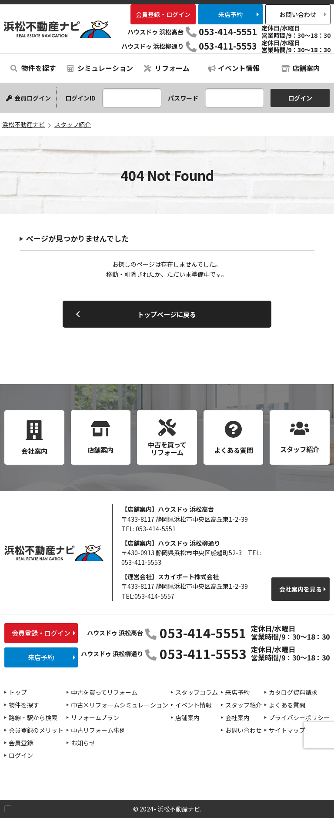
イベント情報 (234, 68)
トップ (18, 692)
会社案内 (237, 717)
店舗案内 (300, 68)
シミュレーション (100, 68)
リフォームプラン (95, 717)
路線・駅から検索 (33, 717)
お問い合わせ (298, 14)
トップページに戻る (166, 314)
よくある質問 (287, 705)
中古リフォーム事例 (98, 730)
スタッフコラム (196, 692)
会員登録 (21, 742)
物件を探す (33, 68)
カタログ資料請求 (293, 692)
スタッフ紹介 (243, 705)
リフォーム (167, 68)
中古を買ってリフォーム (104, 692)
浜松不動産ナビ (57, 28)
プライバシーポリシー (299, 717)
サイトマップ (287, 730)
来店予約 (230, 14)
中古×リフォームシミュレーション (119, 705)
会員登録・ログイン (163, 14)
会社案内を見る (300, 589)
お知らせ (83, 742)
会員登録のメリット (36, 730)
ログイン (21, 755)
